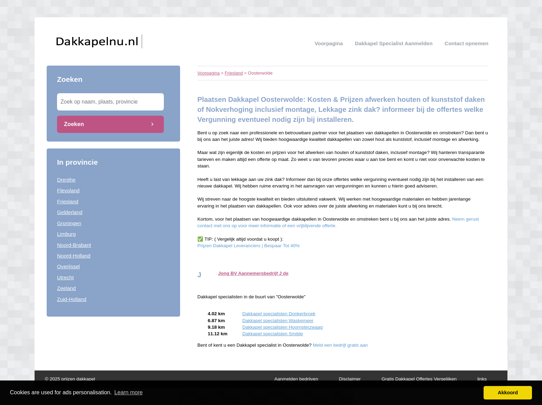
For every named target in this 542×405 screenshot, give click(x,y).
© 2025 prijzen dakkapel (70, 379)
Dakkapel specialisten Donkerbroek (279, 313)
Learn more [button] (128, 392)
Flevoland (68, 190)
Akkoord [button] (508, 392)
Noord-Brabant (74, 245)
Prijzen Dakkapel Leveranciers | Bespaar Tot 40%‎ (248, 245)
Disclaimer (350, 379)
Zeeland (66, 288)
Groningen (69, 223)
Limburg (66, 234)
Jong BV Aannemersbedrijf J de (253, 273)
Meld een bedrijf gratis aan (340, 345)
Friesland (67, 201)
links (482, 379)
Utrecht (65, 277)
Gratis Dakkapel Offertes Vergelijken (419, 379)
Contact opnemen (466, 43)
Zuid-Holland (71, 299)
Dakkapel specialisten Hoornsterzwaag (282, 327)
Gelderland (69, 212)
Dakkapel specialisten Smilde (272, 333)
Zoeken (74, 124)
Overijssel (68, 266)
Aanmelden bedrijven (296, 379)
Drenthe (66, 180)
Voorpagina (329, 43)
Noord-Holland (74, 256)
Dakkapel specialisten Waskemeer (278, 320)
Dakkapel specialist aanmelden (394, 43)
